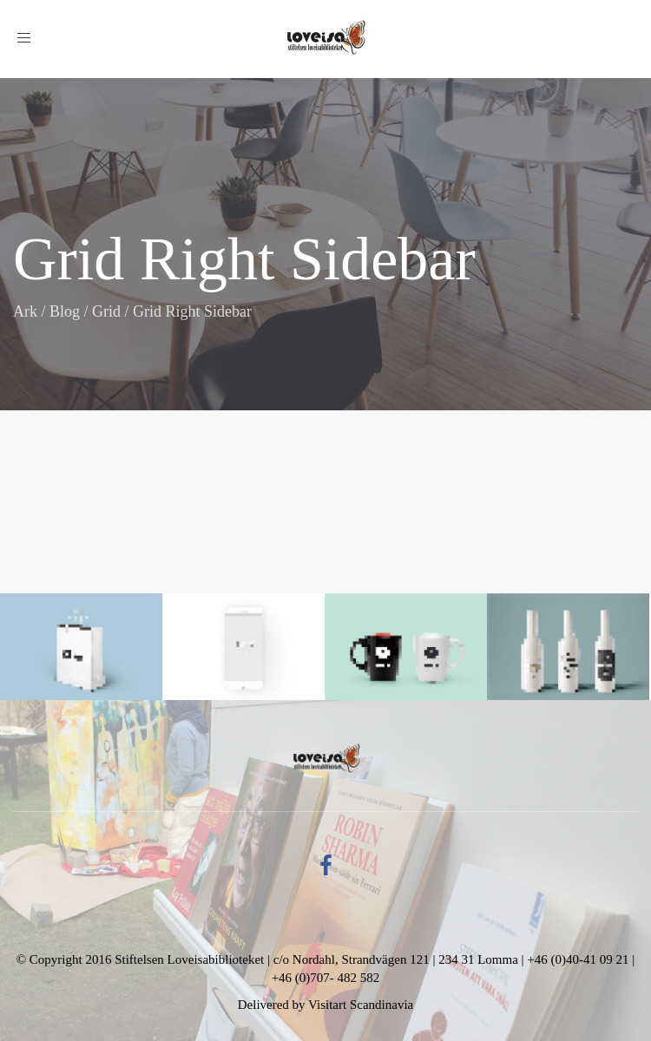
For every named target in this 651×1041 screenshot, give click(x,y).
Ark (25, 311)
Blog (64, 311)
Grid (106, 311)
